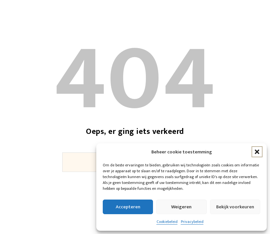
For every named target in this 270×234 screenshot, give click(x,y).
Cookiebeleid (167, 221)
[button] (257, 152)
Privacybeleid (192, 221)
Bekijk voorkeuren (235, 207)
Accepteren (128, 207)
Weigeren (181, 207)
